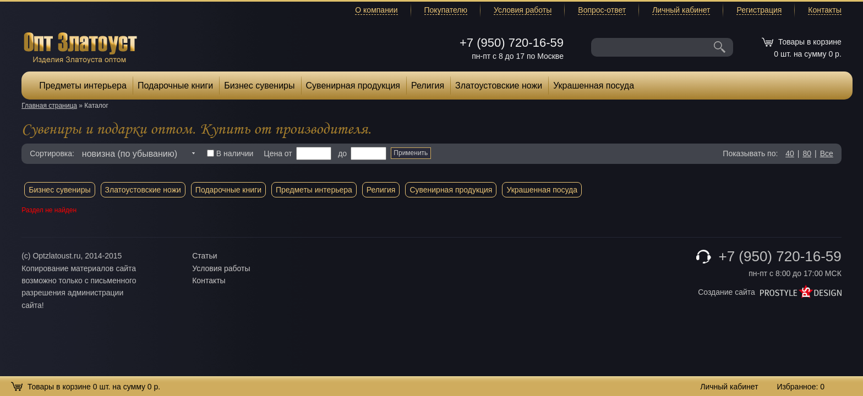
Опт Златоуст (80, 46)
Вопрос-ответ (602, 10)
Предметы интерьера (83, 85)
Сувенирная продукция (353, 85)
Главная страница (49, 105)
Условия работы (522, 10)
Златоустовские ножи (498, 85)
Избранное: (800, 386)
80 (806, 153)
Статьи (204, 255)
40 (789, 153)
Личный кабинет (681, 10)
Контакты (824, 10)
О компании (376, 10)
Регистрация (759, 10)
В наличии (230, 153)
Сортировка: (52, 153)
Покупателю (445, 10)
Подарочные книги (175, 85)
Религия (427, 85)
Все (826, 153)
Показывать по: (750, 153)
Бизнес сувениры (259, 85)
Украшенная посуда (593, 85)
